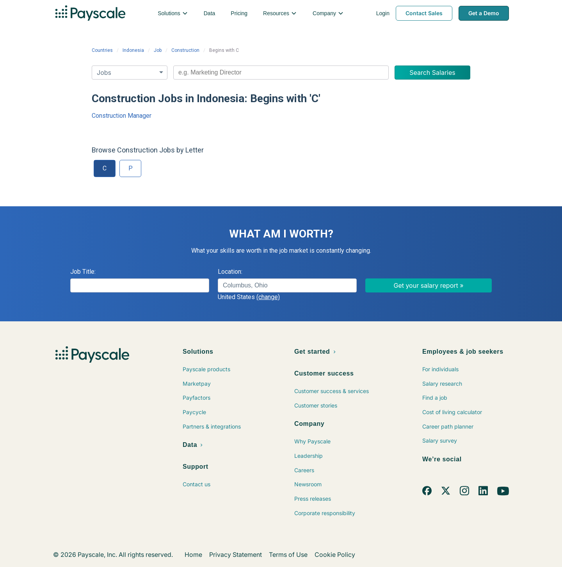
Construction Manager (121, 115)
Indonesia (133, 50)
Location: (230, 271)
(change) (268, 297)
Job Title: (83, 271)
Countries (102, 50)
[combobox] (281, 73)
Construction (185, 50)
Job (158, 50)
